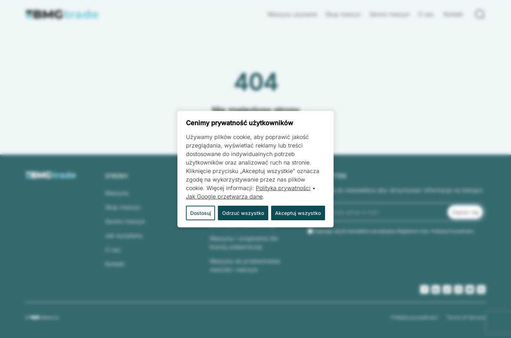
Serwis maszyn (389, 14)
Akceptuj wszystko (298, 213)
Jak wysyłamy (124, 235)
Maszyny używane (292, 14)
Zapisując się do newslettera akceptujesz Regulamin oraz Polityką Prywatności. (394, 231)
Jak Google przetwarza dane (224, 196)
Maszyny (117, 192)
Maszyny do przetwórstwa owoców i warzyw (245, 265)
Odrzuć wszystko (243, 213)
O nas (426, 14)
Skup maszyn (343, 14)
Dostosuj (200, 213)
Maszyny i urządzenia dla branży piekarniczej (244, 242)
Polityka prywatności (414, 317)
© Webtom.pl (42, 317)
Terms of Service (465, 317)
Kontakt (453, 14)
